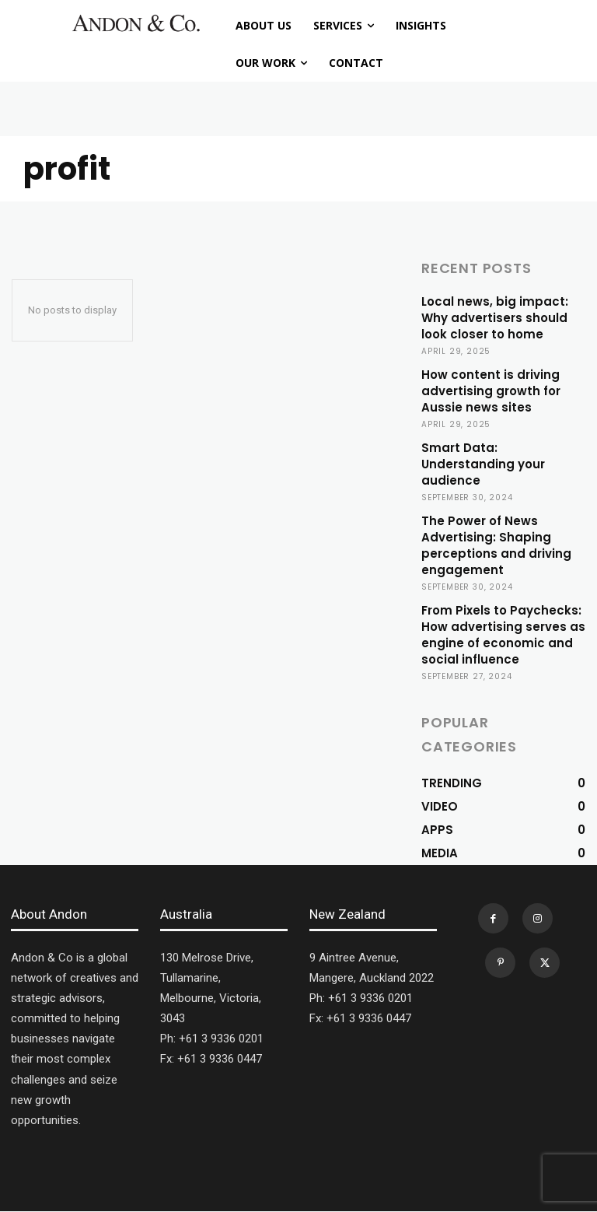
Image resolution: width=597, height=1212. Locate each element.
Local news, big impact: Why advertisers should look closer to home (494, 317)
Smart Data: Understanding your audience (483, 464)
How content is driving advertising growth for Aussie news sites (490, 390)
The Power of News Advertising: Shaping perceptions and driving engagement (496, 545)
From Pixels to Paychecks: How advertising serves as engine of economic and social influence (503, 634)
